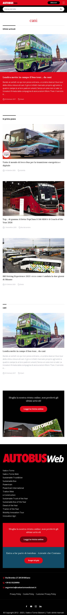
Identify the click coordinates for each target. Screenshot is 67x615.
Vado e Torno (8, 470)
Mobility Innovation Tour (13, 512)
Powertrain (7, 484)
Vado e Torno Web (11, 474)
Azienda (22, 170)
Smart (22, 99)
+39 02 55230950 (11, 582)
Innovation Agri (9, 516)
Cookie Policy (28, 594)
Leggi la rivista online (33, 409)
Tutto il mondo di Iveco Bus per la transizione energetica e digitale (31, 164)
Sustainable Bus (9, 481)
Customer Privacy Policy (46, 594)
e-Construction (9, 495)
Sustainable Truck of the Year (15, 498)
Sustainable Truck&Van (13, 477)
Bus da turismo (26, 227)
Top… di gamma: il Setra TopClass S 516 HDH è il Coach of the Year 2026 (33, 221)
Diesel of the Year (10, 505)
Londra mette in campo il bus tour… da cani (27, 77)
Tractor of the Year (11, 509)
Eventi (22, 284)
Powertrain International (13, 488)
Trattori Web (8, 491)
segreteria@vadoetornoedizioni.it (19, 587)
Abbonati (53, 3)
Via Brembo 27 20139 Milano (16, 577)
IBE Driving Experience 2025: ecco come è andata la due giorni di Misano (33, 278)
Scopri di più (33, 560)
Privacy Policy (15, 594)
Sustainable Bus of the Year (14, 502)
